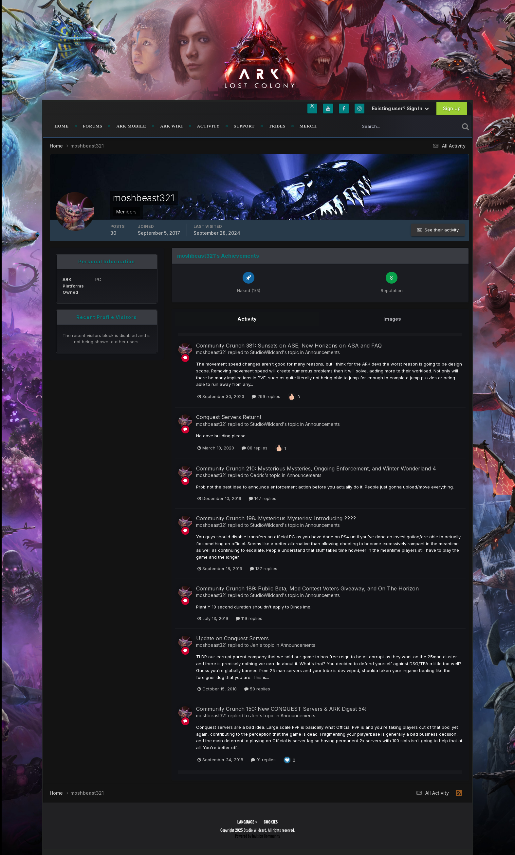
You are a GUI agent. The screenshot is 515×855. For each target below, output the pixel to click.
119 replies (249, 618)
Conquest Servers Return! (228, 416)
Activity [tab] (247, 319)
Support (244, 126)
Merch (308, 126)
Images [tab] (392, 319)
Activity (208, 126)
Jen (254, 644)
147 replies (262, 498)
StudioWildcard (266, 352)
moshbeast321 (211, 352)
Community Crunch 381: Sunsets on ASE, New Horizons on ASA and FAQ (289, 345)
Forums (92, 126)
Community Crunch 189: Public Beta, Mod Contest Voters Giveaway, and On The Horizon (307, 588)
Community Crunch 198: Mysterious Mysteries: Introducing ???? (276, 518)
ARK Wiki (171, 126)
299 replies (266, 396)
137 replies (263, 568)
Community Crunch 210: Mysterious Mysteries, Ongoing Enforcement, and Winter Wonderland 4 (316, 468)
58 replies (257, 688)
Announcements (322, 352)
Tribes (277, 126)
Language (247, 821)
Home (62, 126)
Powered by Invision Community (257, 835)
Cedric (257, 475)
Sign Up (452, 108)
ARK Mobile (131, 126)
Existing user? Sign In (400, 108)
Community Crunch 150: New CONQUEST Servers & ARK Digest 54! (281, 708)
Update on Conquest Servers (232, 638)
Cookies (271, 821)
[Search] (387, 126)
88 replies (254, 447)
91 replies (263, 759)
